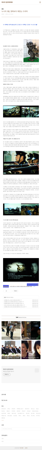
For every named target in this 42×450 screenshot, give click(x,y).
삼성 (38, 408)
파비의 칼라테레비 (7, 2)
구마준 (38, 415)
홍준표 (3, 418)
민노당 (33, 408)
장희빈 (18, 411)
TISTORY (21, 448)
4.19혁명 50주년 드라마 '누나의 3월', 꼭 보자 (13, 303)
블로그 (8, 411)
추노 (20, 415)
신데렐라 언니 (21, 413)
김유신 (3, 411)
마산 (9, 408)
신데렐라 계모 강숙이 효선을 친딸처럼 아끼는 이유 (14, 306)
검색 (38, 428)
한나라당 (14, 413)
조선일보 (10, 415)
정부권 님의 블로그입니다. (8, 371)
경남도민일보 (35, 411)
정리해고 (27, 408)
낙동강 (29, 411)
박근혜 (28, 413)
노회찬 (15, 415)
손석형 (33, 413)
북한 (9, 413)
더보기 (3, 420)
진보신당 (38, 413)
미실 (28, 415)
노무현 (33, 415)
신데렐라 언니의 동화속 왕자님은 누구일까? (13, 301)
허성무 (24, 411)
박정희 (13, 408)
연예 (5, 297)
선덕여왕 (4, 413)
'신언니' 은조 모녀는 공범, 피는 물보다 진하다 (13, 305)
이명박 (13, 411)
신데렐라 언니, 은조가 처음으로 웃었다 (12, 300)
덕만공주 (4, 408)
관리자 (26, 448)
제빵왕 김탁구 (20, 408)
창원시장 (4, 415)
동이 (24, 415)
